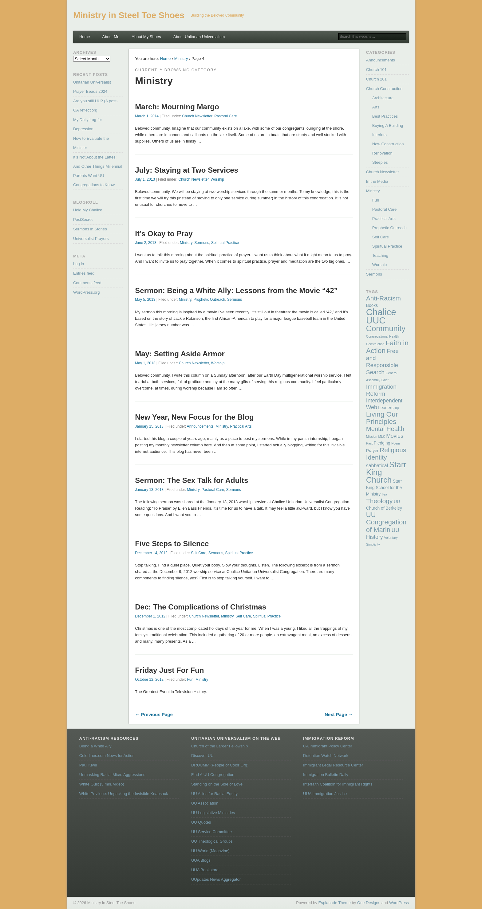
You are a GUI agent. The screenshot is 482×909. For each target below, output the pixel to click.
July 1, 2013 (145, 179)
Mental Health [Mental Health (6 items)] (385, 428)
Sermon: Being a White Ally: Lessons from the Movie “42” (236, 290)
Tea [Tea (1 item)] (384, 494)
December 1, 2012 (150, 616)
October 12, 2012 (149, 679)
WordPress (399, 902)
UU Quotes (201, 822)
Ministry (181, 58)
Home (84, 36)
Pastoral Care (225, 116)
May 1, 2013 (145, 363)
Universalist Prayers (91, 238)
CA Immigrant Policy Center (327, 746)
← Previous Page (154, 714)
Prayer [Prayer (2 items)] (372, 451)
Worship (217, 179)
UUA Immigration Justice (325, 793)
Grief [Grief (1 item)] (385, 380)
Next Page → (339, 714)
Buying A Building (387, 125)
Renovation (382, 153)
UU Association (204, 803)
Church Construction (384, 88)
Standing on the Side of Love (217, 784)
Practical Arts (240, 426)
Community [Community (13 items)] (385, 328)
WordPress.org (86, 292)
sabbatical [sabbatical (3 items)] (377, 465)
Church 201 (376, 79)
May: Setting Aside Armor (180, 354)
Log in (78, 263)
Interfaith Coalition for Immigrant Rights (337, 784)
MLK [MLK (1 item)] (381, 436)
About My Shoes (146, 36)
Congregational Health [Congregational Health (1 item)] (382, 336)
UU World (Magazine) (210, 850)
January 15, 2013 (149, 426)
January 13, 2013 (149, 490)
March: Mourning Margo (177, 107)
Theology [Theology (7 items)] (379, 500)
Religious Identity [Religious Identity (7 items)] (386, 453)
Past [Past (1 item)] (369, 443)
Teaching (380, 255)
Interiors (379, 134)
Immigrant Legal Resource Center (333, 765)
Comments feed (87, 282)
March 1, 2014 (147, 116)
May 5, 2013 (145, 299)
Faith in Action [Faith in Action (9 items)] (387, 347)
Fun (190, 679)
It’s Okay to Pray (163, 233)
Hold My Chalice (87, 210)
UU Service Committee (211, 831)
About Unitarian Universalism (199, 36)
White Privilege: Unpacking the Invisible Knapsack (123, 793)
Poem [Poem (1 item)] (395, 443)
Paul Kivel (88, 765)
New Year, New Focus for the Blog (194, 417)
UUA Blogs (201, 860)
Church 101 (376, 69)
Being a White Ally (95, 746)
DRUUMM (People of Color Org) (219, 765)
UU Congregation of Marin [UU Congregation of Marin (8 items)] (386, 522)
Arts (375, 107)
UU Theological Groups (212, 841)
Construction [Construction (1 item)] (375, 344)
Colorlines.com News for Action (107, 755)
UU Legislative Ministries (213, 812)
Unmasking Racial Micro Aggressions (112, 774)
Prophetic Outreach (209, 299)
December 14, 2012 (151, 553)
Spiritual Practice (225, 243)
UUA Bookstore (205, 870)
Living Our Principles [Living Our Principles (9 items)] (382, 417)
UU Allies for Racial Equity (214, 793)
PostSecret (83, 219)
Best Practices (385, 116)
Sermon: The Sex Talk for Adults (191, 480)
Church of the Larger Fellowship (219, 746)
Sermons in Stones (90, 229)
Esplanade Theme (334, 902)
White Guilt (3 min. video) (101, 784)
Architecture (382, 98)
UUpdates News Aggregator (216, 879)
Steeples (380, 162)
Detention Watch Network (325, 755)
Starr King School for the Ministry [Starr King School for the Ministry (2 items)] (384, 487)
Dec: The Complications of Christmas (200, 607)
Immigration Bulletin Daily (325, 774)
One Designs (368, 902)
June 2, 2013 (145, 243)
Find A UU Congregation (212, 774)
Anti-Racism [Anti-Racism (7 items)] (383, 298)
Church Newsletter (197, 116)
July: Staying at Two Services (186, 170)
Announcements (200, 426)
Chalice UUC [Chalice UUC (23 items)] (381, 316)
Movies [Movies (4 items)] (394, 436)
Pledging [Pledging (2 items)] (382, 443)
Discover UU (202, 755)
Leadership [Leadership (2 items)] (388, 408)
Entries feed (83, 273)
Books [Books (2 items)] (372, 305)
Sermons (201, 243)
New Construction (388, 144)
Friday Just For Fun (169, 670)
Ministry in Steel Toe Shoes (128, 15)
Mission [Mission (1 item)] (371, 436)
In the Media (377, 181)
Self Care (198, 553)
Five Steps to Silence (172, 543)
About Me (111, 36)
